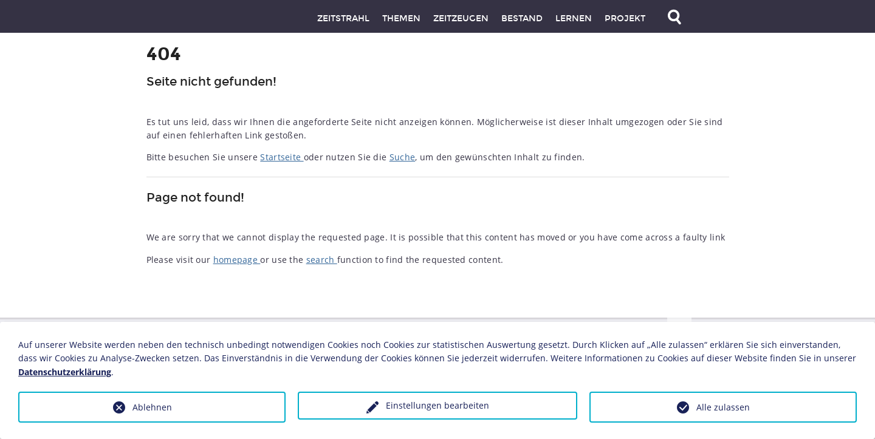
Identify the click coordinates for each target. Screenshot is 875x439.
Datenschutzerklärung (64, 372)
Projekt (625, 18)
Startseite (281, 157)
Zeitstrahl (343, 18)
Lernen (573, 18)
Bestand (522, 18)
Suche (402, 157)
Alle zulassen (723, 407)
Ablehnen (152, 407)
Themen (401, 18)
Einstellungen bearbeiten (437, 405)
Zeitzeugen (461, 18)
